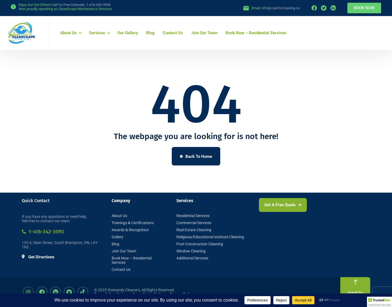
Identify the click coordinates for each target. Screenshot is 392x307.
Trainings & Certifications (133, 223)
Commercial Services (193, 223)
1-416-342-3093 (43, 231)
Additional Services (192, 258)
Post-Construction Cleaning (199, 244)
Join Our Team (204, 32)
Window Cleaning (191, 251)
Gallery (117, 237)
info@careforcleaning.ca (281, 8)
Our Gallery (127, 32)
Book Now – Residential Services (256, 32)
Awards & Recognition (130, 230)
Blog (150, 32)
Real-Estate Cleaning (193, 230)
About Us (68, 32)
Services (97, 32)
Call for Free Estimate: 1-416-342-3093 (81, 5)
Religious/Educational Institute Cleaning (210, 237)
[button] (379, 302)
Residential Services (193, 216)
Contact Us (173, 32)
